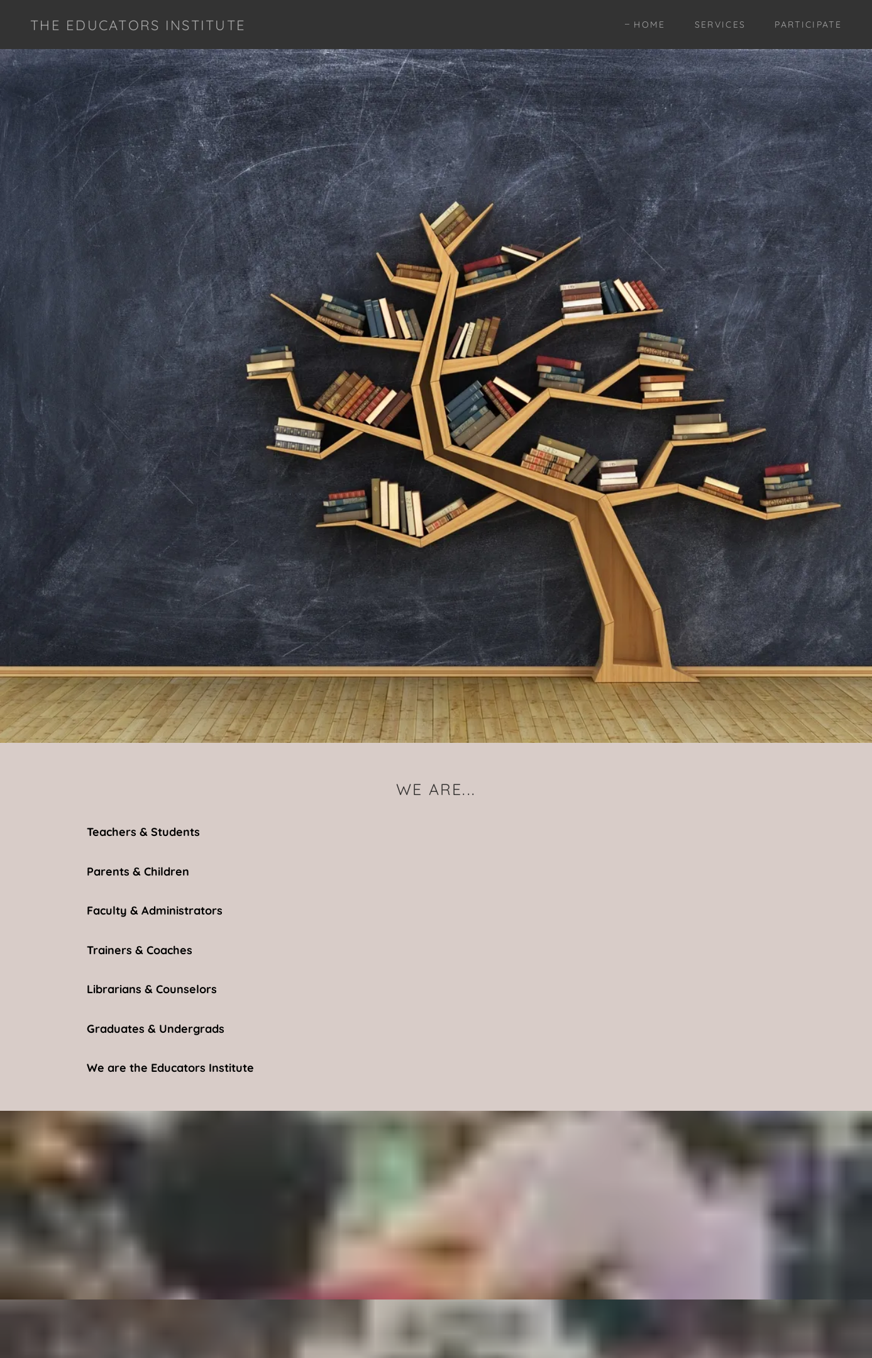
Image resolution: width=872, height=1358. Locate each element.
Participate (808, 24)
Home (649, 24)
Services (720, 24)
